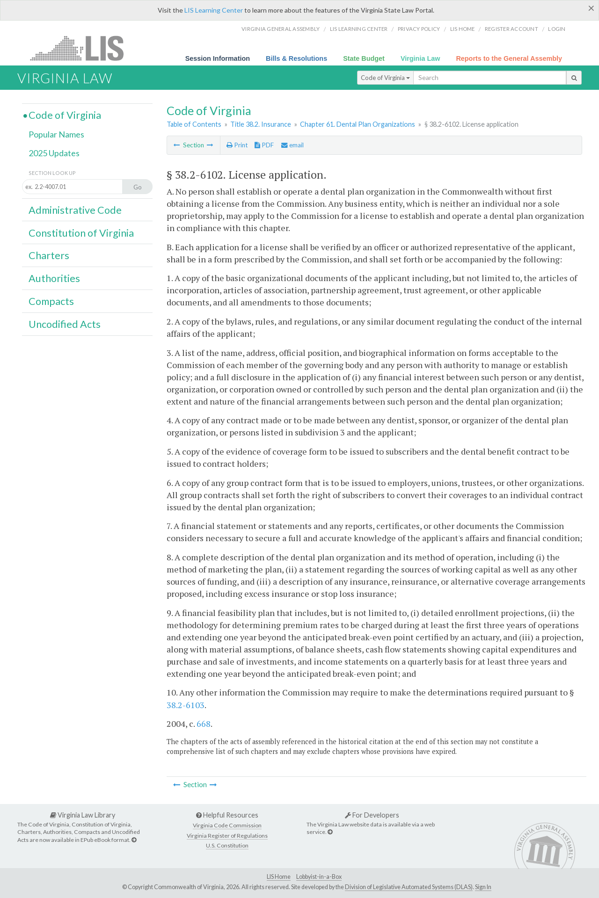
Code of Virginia (385, 77)
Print (237, 145)
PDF (264, 145)
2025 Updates (54, 153)
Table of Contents (194, 124)
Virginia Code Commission (227, 825)
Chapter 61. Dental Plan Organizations (357, 124)
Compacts (51, 301)
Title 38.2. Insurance (260, 124)
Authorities (54, 278)
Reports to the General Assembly (509, 58)
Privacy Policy (419, 29)
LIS (82, 48)
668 (204, 723)
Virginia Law (420, 58)
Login (556, 29)
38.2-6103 (186, 704)
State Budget (364, 58)
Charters (49, 255)
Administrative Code (75, 210)
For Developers (372, 815)
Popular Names (56, 134)
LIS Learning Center (213, 10)
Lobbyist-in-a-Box (319, 876)
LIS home (462, 29)
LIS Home (279, 876)
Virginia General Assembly (280, 29)
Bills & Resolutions (296, 58)
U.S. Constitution (227, 845)
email (292, 145)
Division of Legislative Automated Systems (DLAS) (409, 887)
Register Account (511, 29)
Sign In (483, 887)
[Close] (591, 8)
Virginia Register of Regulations (227, 835)
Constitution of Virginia (81, 233)
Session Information (217, 58)
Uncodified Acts (65, 324)
